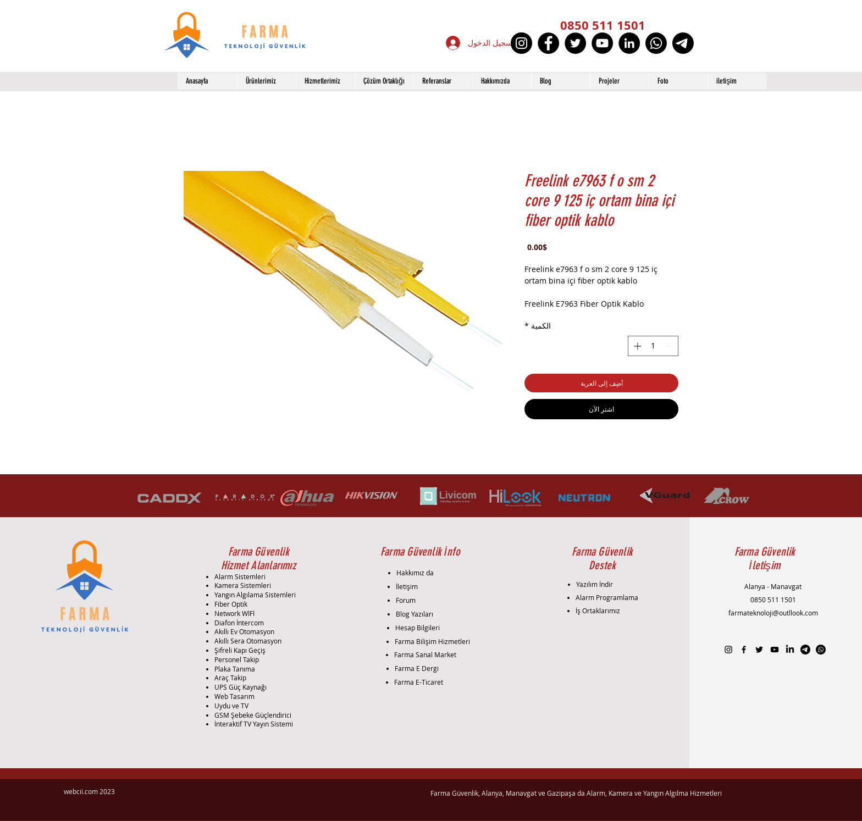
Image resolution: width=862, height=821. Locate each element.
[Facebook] (548, 43)
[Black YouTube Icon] (775, 649)
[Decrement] (670, 346)
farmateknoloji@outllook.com (773, 612)
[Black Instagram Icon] (728, 649)
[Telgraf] (683, 43)
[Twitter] (575, 43)
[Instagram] (521, 43)
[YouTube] (602, 43)
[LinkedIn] (629, 43)
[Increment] (636, 346)
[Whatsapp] (656, 43)
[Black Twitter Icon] (759, 649)
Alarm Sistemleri (240, 576)
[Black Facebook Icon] (744, 649)
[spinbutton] (653, 346)
